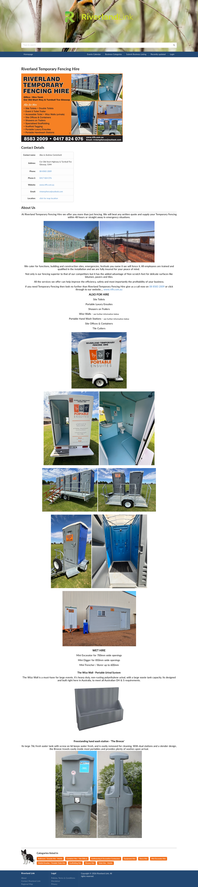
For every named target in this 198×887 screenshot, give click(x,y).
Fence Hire (143, 859)
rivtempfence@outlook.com (51, 192)
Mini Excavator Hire (158, 859)
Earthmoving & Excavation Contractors (105, 859)
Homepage (28, 54)
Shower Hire (89, 863)
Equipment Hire (129, 859)
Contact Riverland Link (30, 881)
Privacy (54, 884)
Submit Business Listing (136, 54)
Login (172, 54)
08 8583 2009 (45, 171)
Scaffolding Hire (75, 863)
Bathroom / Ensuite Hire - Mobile (50, 859)
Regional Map (27, 884)
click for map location (48, 198)
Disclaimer (55, 881)
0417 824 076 (45, 178)
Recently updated (158, 54)
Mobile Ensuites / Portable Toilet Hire (51, 863)
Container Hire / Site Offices (77, 859)
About (23, 878)
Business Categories (113, 54)
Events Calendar (94, 54)
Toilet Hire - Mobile (105, 863)
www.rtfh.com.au (46, 185)
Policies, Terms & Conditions (63, 878)
